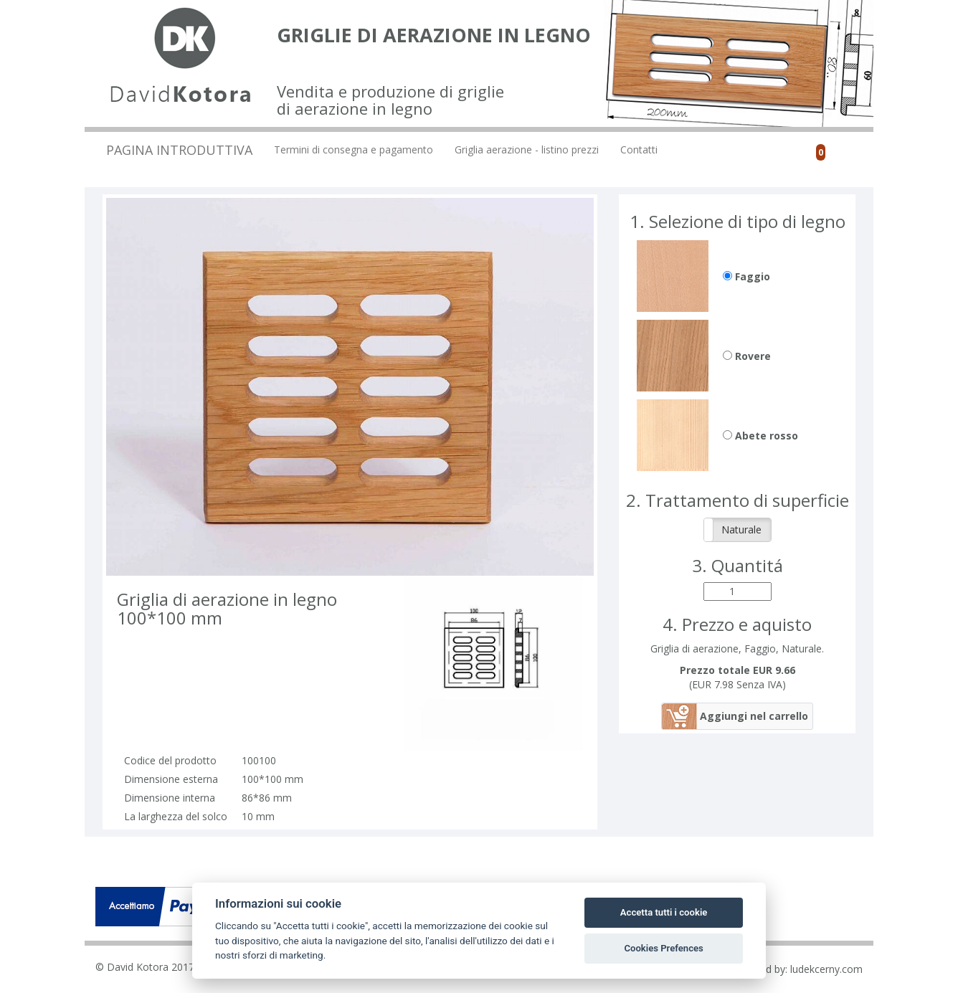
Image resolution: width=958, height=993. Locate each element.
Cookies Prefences (663, 948)
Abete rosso (760, 435)
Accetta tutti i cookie (664, 912)
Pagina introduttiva (179, 149)
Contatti (639, 149)
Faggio (746, 276)
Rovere (747, 356)
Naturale (741, 529)
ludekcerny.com (826, 969)
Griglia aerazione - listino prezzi (527, 149)
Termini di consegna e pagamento (353, 149)
